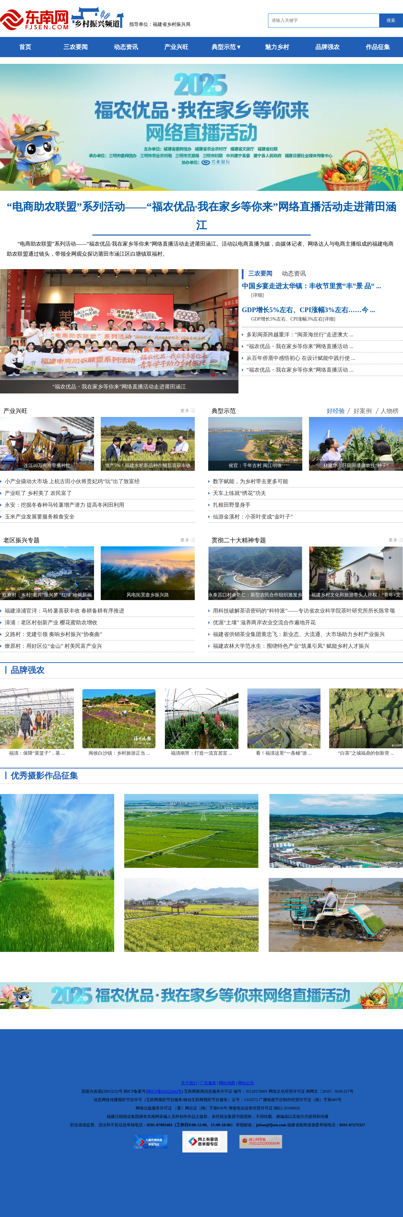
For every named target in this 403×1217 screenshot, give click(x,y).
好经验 (336, 411)
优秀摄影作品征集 (44, 775)
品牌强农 (327, 47)
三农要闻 (75, 47)
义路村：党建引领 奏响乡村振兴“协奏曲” (53, 634)
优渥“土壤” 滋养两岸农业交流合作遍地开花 (264, 622)
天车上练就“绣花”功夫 (239, 493)
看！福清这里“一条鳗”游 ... (284, 753)
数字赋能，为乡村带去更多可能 (250, 481)
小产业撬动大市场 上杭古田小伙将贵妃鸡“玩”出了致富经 (72, 481)
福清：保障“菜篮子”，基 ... (37, 753)
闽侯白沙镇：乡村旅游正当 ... (119, 753)
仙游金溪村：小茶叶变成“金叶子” (253, 516)
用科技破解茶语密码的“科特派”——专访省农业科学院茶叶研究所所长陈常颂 (304, 611)
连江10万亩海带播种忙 (47, 465)
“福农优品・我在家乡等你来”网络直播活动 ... (300, 346)
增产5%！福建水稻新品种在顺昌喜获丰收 (148, 465)
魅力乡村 (277, 47)
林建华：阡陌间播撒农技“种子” (356, 465)
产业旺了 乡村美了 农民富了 (38, 493)
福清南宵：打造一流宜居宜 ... (201, 753)
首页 (25, 47)
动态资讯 (126, 47)
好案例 (363, 411)
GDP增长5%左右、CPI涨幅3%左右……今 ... (308, 309)
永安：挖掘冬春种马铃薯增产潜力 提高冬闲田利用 (64, 505)
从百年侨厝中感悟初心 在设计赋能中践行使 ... (301, 358)
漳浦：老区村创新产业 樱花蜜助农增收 (51, 622)
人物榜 (389, 411)
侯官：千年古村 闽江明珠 (255, 465)
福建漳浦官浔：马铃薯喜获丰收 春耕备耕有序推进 (64, 611)
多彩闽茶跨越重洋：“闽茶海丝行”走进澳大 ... (300, 334)
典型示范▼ (227, 47)
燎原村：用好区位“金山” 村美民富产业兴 (53, 646)
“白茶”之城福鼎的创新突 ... (366, 753)
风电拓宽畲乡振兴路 (148, 594)
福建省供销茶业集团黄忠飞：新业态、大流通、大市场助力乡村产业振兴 (299, 634)
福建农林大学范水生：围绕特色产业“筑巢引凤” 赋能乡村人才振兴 (291, 646)
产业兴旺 (176, 47)
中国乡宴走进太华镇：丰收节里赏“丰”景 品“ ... (311, 286)
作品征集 (378, 47)
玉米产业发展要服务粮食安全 (40, 516)
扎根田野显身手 (232, 505)
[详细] (257, 295)
